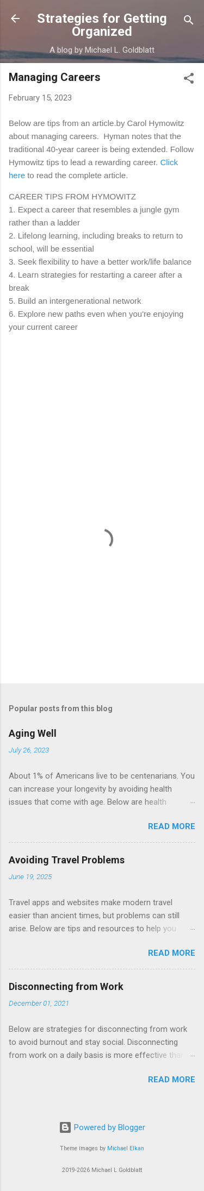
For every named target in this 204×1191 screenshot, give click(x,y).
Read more (171, 826)
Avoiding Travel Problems (67, 860)
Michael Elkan (125, 1148)
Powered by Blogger (102, 1127)
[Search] (188, 22)
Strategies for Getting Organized (102, 25)
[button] (188, 80)
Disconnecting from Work (66, 986)
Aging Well (33, 733)
